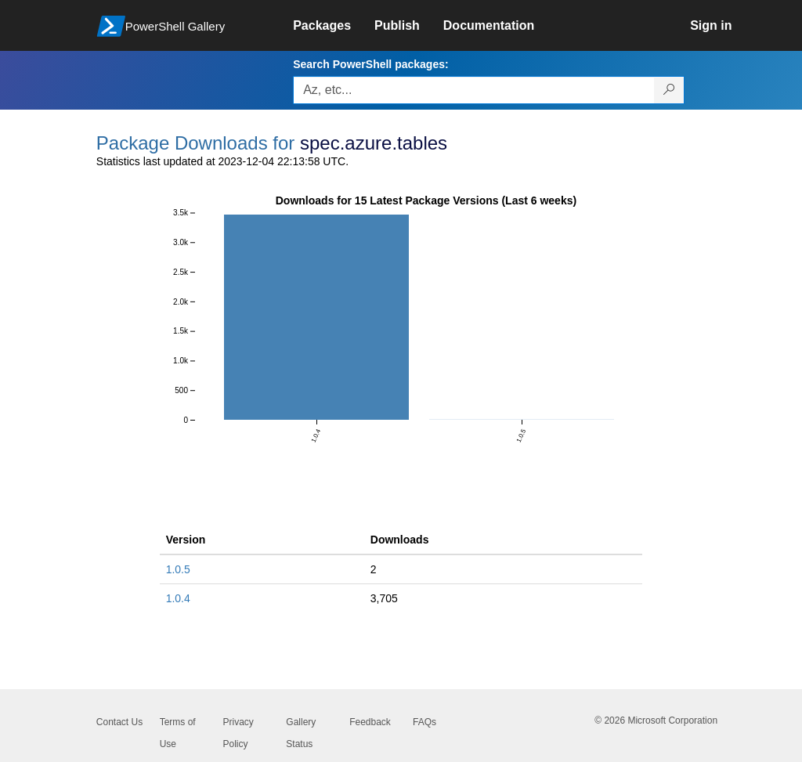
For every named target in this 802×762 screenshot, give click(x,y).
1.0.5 (178, 569)
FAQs (424, 722)
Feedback (370, 722)
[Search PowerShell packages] (669, 90)
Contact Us (119, 722)
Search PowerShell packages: (370, 64)
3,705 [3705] (384, 598)
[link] (333, 26)
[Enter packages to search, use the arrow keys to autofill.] (474, 90)
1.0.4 (178, 598)
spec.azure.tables (373, 142)
